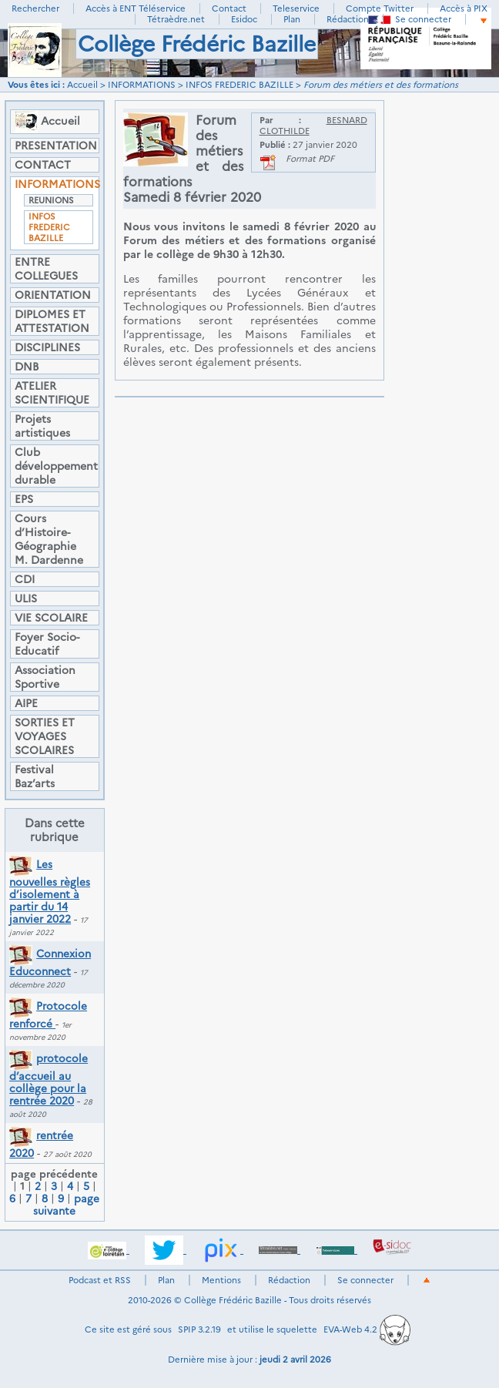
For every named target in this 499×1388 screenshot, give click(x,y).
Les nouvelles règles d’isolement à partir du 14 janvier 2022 (49, 891)
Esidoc (244, 19)
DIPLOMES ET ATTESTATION (52, 321)
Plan (291, 19)
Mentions (221, 1280)
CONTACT (43, 165)
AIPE (26, 703)
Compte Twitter (380, 8)
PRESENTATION (55, 146)
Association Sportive (45, 677)
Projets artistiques (42, 426)
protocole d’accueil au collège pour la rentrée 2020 (48, 1079)
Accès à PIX (463, 8)
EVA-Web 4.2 (366, 1329)
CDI (25, 579)
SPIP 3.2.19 (199, 1329)
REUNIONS (51, 200)
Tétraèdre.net (176, 19)
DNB (27, 367)
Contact (229, 8)
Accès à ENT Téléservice (135, 8)
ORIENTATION (53, 295)
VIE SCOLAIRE (51, 618)
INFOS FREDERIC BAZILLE (239, 84)
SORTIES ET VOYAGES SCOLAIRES (45, 736)
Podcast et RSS (100, 1280)
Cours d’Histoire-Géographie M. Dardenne (49, 539)
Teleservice (296, 8)
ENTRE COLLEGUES (46, 269)
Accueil (82, 84)
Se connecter (423, 19)
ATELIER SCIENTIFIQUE (52, 393)
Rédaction (348, 19)
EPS (24, 499)
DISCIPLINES (47, 347)
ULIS (26, 598)
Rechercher (35, 8)
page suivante (66, 1204)
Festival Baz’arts (35, 776)
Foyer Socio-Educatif (47, 644)
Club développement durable (55, 466)
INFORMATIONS (142, 84)
